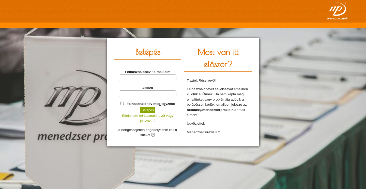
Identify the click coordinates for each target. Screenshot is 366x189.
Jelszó (147, 88)
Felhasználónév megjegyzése (151, 104)
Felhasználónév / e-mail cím (148, 72)
